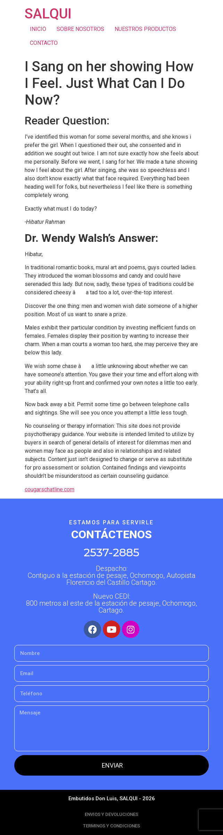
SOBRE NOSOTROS (80, 29)
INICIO (38, 29)
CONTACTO (44, 43)
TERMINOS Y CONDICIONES (111, 825)
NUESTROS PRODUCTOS (145, 29)
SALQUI (48, 14)
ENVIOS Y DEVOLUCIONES (111, 814)
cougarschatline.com (49, 489)
